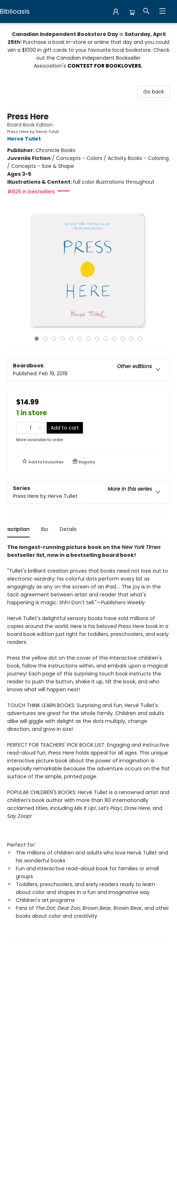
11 (123, 338)
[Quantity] (30, 428)
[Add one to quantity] (40, 428)
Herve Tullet (25, 138)
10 (114, 338)
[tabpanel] (88, 742)
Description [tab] (21, 529)
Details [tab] (74, 529)
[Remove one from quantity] (21, 428)
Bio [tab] (50, 529)
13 (140, 338)
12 (131, 338)
